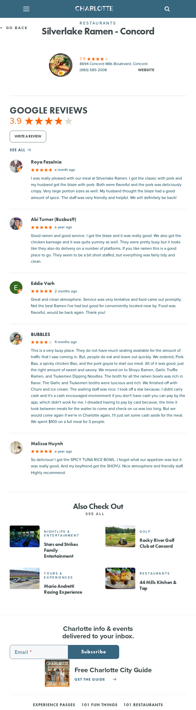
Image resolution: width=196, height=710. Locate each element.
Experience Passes (54, 705)
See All (98, 513)
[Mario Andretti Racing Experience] (25, 578)
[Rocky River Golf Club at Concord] (120, 536)
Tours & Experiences (58, 575)
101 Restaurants (143, 705)
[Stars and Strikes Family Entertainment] (25, 536)
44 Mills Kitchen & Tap (158, 585)
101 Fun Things (99, 705)
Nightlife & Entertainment (61, 533)
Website (146, 70)
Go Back (14, 27)
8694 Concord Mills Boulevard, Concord (114, 64)
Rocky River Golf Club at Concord (157, 543)
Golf (145, 531)
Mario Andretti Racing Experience (63, 589)
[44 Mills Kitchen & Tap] (120, 578)
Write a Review (28, 136)
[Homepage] (96, 9)
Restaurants (155, 573)
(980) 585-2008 (93, 70)
